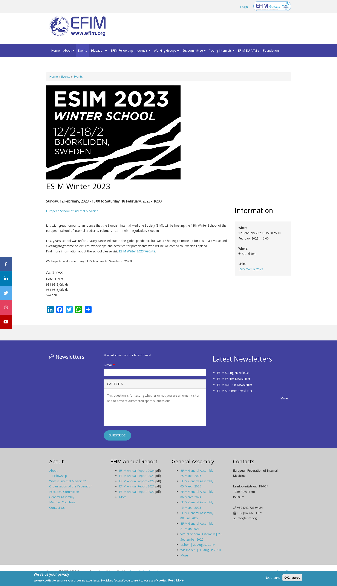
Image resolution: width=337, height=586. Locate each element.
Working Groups (166, 50)
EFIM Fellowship (121, 50)
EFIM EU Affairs (248, 50)
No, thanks (272, 577)
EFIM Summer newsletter (234, 391)
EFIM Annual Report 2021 (137, 486)
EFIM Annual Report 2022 (137, 481)
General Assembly (61, 497)
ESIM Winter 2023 (250, 269)
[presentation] (139, 414)
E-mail (109, 365)
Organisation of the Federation (70, 486)
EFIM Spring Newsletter (233, 373)
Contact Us (57, 508)
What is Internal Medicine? (67, 481)
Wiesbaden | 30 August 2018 (200, 550)
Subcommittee (194, 50)
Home (55, 50)
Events (82, 50)
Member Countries (62, 502)
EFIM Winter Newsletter (233, 379)
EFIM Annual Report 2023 (137, 476)
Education (98, 50)
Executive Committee (64, 492)
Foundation (271, 50)
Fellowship (59, 476)
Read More (176, 580)
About (68, 50)
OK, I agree (292, 577)
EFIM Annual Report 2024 (137, 470)
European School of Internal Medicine (72, 211)
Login (244, 7)
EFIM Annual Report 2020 (137, 492)
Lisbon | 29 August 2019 (197, 545)
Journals (143, 50)
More (284, 398)
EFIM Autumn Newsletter (234, 385)
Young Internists (221, 50)
